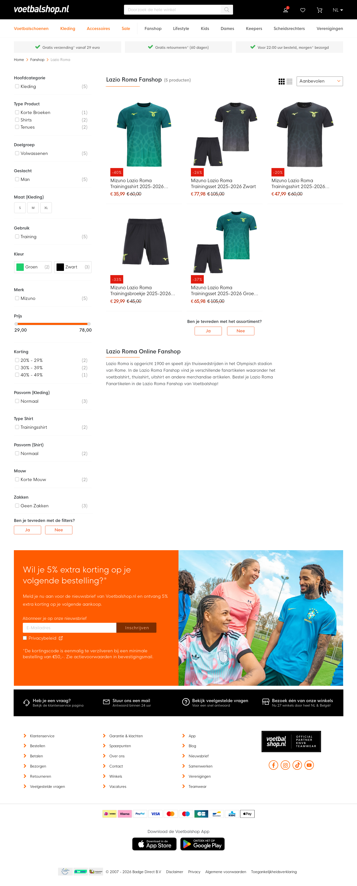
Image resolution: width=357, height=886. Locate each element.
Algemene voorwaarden (225, 872)
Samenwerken (200, 766)
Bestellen (37, 746)
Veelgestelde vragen (47, 786)
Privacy (194, 872)
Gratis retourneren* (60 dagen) (182, 47)
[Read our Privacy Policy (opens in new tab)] (60, 638)
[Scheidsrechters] (289, 25)
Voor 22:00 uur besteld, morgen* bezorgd (293, 47)
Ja (208, 331)
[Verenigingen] (330, 25)
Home (19, 59)
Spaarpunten (120, 746)
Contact (116, 766)
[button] (338, 10)
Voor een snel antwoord (211, 705)
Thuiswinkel (95, 872)
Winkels (115, 776)
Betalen (36, 756)
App (192, 736)
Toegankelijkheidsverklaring (274, 872)
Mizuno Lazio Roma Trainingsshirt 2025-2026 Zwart (298, 184)
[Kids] (205, 25)
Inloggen (285, 10)
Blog (192, 746)
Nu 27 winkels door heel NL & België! (301, 705)
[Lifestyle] (181, 25)
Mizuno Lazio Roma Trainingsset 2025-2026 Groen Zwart (224, 291)
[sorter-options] (320, 81)
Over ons (116, 756)
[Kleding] (67, 25)
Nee (241, 331)
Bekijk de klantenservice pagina (58, 705)
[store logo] (53, 9)
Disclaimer (174, 872)
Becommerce (80, 872)
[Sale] (126, 25)
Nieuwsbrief (199, 756)
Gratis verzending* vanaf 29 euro (71, 47)
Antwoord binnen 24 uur (132, 705)
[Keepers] (254, 25)
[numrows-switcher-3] (281, 81)
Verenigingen (200, 776)
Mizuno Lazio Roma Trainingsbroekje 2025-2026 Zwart (140, 291)
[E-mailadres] (70, 628)
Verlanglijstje (302, 10)
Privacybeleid (42, 638)
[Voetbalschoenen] (31, 25)
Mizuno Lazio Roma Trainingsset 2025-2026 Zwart (223, 183)
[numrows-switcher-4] (289, 81)
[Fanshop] (153, 25)
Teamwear (198, 786)
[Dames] (227, 25)
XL (46, 208)
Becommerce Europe (64, 872)
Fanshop (37, 59)
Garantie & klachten (126, 736)
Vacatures (117, 786)
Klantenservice (42, 736)
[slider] (16, 324)
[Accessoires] (98, 25)
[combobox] (178, 10)
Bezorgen (38, 766)
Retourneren (40, 776)
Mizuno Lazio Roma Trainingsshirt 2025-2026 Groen (137, 184)
